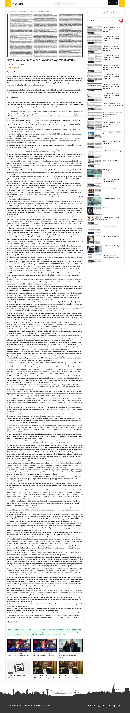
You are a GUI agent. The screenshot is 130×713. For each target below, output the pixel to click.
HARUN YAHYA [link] (17, 3)
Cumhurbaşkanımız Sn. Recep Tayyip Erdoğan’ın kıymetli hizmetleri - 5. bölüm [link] (70, 656)
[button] (19, 648)
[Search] (66, 4)
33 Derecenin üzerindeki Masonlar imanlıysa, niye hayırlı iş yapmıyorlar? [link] (18, 655)
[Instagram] (99, 705)
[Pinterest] (114, 705)
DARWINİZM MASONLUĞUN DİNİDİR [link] (16, 677)
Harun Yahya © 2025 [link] (15, 705)
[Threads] (119, 705)
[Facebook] (94, 705)
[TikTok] (109, 705)
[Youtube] (89, 705)
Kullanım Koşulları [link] (39, 705)
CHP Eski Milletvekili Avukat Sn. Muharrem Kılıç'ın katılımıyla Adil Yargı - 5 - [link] (44, 678)
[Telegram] (104, 705)
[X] (84, 705)
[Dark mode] (110, 2)
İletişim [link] (48, 705)
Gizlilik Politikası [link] (27, 705)
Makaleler (13, 11)
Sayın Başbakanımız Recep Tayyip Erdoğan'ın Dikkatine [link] (34, 11)
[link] (13, 67)
